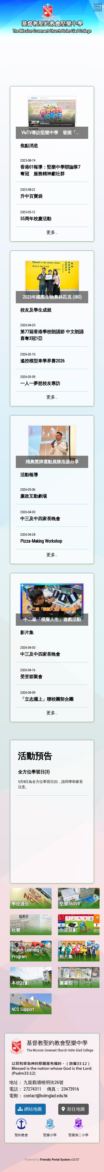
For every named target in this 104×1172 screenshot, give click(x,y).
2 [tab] (35, 73)
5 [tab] (60, 73)
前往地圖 (72, 1109)
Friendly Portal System (55, 1159)
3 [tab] (44, 73)
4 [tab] (52, 73)
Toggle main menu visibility (97, 6)
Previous (14, 53)
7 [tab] (77, 73)
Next (90, 53)
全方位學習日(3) (34, 772)
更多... (52, 232)
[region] (52, 822)
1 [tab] (27, 73)
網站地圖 (29, 1109)
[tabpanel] (52, 53)
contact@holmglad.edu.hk (46, 1095)
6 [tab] (69, 73)
